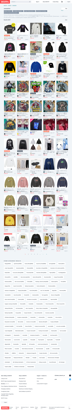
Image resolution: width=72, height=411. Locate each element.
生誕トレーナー (7, 170)
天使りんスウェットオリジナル (35, 248)
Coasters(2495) (21, 299)
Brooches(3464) (63, 290)
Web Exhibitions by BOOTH (25, 391)
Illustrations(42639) (20, 268)
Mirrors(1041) (20, 322)
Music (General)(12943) (25, 277)
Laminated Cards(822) (9, 326)
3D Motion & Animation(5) (19, 366)
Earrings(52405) (52, 263)
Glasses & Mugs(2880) (55, 295)
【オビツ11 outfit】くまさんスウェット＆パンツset (22, 132)
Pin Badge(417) (17, 335)
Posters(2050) (22, 304)
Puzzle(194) (7, 344)
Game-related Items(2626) (10, 299)
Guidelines (32, 407)
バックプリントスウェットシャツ (22, 36)
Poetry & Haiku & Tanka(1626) (42, 308)
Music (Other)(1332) (38, 313)
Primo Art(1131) (58, 317)
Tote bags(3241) (45, 295)
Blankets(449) (54, 331)
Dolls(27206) (7, 272)
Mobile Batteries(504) (19, 331)
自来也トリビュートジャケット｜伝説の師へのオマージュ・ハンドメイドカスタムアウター (48, 94)
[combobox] (21, 2)
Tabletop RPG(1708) (9, 308)
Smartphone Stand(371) (44, 335)
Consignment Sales (5, 391)
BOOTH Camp (4, 398)
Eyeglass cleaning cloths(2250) (11, 304)
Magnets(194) (15, 344)
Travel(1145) (50, 317)
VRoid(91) (7, 353)
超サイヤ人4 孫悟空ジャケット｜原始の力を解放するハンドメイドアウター (23, 94)
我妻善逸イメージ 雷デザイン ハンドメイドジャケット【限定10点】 (9, 132)
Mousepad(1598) (54, 308)
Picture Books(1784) (50, 304)
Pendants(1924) (39, 304)
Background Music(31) (18, 357)
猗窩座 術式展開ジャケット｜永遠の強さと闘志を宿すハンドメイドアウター (9, 94)
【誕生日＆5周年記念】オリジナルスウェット (9, 55)
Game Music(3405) (17, 295)
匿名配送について (5, 383)
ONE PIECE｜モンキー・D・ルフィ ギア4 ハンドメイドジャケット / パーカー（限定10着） (23, 114)
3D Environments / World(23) (53, 357)
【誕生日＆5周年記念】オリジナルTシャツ (22, 55)
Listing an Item (4, 378)
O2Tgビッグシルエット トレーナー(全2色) (49, 36)
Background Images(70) (31, 353)
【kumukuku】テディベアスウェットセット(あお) (35, 56)
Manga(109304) (8, 263)
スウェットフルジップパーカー (35, 152)
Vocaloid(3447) (8, 295)
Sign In (37, 1)
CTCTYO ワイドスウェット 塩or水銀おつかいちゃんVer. (9, 153)
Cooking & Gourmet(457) (43, 331)
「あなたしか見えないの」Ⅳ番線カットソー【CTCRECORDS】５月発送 (62, 152)
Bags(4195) (54, 290)
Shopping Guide (22, 381)
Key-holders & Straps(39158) (41, 268)
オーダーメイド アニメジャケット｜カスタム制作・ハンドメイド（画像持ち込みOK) (36, 114)
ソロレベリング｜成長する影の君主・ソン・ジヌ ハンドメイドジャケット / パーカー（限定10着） (62, 114)
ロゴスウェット (20, 152)
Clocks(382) (34, 335)
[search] (30, 2)
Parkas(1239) (32, 317)
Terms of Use (17, 408)
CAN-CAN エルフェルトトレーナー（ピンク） (22, 190)
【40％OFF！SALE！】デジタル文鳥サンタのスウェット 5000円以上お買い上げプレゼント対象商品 (62, 248)
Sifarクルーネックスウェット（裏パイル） (22, 246)
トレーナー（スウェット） (9, 37)
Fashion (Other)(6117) (41, 286)
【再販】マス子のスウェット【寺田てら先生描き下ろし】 (61, 208)
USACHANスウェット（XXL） (9, 228)
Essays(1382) (18, 313)
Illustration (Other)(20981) (41, 272)
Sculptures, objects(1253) (22, 317)
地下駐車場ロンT (33, 131)
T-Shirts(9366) (29, 281)
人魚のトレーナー (60, 75)
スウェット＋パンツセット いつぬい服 (36, 171)
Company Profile (11, 408)
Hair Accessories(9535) (19, 281)
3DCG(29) (27, 357)
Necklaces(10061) (8, 281)
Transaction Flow (22, 386)
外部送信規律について (44, 408)
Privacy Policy (36, 408)
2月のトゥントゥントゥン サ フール (23, 228)
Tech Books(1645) (19, 308)
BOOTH (5, 5)
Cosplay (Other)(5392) (22, 290)
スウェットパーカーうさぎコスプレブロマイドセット (22, 74)
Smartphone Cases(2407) (32, 299)
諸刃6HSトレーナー (21, 207)
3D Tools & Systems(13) (31, 362)
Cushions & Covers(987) (31, 322)
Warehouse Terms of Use (25, 408)
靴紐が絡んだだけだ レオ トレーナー (10, 208)
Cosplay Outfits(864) (54, 322)
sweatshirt (14, 5)
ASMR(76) (14, 353)
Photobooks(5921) (51, 286)
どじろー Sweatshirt (34, 35)
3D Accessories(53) (53, 353)
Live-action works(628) (60, 326)
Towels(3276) (26, 295)
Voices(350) (54, 335)
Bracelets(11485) (47, 277)
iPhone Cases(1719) (60, 304)
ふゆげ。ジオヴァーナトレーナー (61, 171)
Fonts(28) (34, 357)
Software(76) (21, 353)
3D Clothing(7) (62, 362)
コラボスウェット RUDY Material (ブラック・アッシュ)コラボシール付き (49, 209)
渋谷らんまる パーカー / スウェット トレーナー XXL (61, 55)
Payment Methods (23, 383)
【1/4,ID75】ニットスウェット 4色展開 (49, 246)
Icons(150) (17, 348)
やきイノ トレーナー (60, 189)
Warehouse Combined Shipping (25, 388)
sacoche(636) (50, 326)
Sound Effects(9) (52, 362)
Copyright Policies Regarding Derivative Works (7, 394)
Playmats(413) (26, 335)
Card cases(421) (8, 335)
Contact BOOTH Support (42, 383)
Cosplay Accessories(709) (40, 326)
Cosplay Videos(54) (43, 353)
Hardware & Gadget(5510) (10, 290)
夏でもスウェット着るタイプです (61, 36)
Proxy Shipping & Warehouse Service (9, 386)
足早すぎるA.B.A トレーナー (49, 190)
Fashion (9, 5)
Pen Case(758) (19, 326)
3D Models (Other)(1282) (9, 317)
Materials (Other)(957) (43, 322)
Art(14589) (16, 277)
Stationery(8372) (54, 281)
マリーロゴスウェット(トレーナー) (48, 228)
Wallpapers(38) (8, 357)
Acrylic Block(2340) (43, 299)
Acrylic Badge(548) (8, 331)
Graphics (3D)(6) (8, 366)
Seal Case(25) (42, 357)
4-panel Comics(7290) (17, 286)
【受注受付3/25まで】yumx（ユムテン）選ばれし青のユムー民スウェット (35, 76)
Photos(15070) (7, 277)
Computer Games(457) (31, 331)
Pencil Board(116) (39, 348)
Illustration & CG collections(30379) (57, 268)
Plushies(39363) (30, 268)
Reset (62, 10)
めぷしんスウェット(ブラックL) (61, 132)
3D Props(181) (39, 344)
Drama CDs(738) (28, 326)
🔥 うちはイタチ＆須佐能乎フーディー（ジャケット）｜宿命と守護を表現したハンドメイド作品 (35, 95)
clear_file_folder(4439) (44, 290)
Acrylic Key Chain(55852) (41, 263)
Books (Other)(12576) (37, 277)
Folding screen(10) (42, 362)
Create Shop (55, 1)
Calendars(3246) (35, 295)
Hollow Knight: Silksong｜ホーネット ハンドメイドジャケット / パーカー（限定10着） (49, 114)
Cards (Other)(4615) (33, 290)
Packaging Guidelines (5, 388)
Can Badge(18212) (62, 272)
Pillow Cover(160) (8, 348)
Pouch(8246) (63, 281)
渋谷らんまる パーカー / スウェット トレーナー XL (48, 56)
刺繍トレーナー (46, 170)
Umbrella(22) (7, 362)
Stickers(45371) (61, 263)
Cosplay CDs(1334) (27, 313)
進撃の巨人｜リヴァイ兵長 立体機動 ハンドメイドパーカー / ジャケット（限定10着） (9, 114)
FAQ (38, 381)
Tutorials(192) (23, 344)
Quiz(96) (47, 348)
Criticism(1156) (41, 317)
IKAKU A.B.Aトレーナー (9, 189)
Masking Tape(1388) (9, 313)
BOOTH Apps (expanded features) (8, 381)
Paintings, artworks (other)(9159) (41, 281)
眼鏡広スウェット (60, 228)
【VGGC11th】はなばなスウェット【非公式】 (49, 74)
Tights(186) (31, 344)
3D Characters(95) (56, 348)
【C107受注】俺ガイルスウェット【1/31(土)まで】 (9, 248)
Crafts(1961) (31, 304)
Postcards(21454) (30, 272)
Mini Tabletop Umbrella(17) (18, 362)
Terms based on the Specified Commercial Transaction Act (56, 408)
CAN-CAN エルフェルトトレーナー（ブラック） (35, 190)
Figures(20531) (52, 272)
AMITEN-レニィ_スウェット (9, 75)
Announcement (40, 378)
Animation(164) (61, 344)
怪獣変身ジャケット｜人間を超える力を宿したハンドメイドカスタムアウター (61, 94)
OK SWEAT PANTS (21, 170)
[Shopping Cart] (62, 2)
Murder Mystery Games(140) (27, 348)
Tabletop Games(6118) (29, 286)
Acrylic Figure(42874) (9, 268)
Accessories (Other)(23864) (18, 272)
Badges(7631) (7, 286)
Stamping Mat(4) (30, 366)
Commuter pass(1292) (49, 313)
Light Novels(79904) (18, 263)
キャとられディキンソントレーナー (35, 208)
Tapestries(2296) (54, 299)
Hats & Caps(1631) (29, 308)
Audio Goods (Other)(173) (50, 344)
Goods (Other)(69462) (29, 263)
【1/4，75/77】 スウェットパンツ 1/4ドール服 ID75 (49, 152)
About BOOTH (46, 1)
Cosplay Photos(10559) (58, 277)
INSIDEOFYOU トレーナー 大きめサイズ (36, 228)
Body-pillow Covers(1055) (10, 322)
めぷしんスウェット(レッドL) (48, 133)
